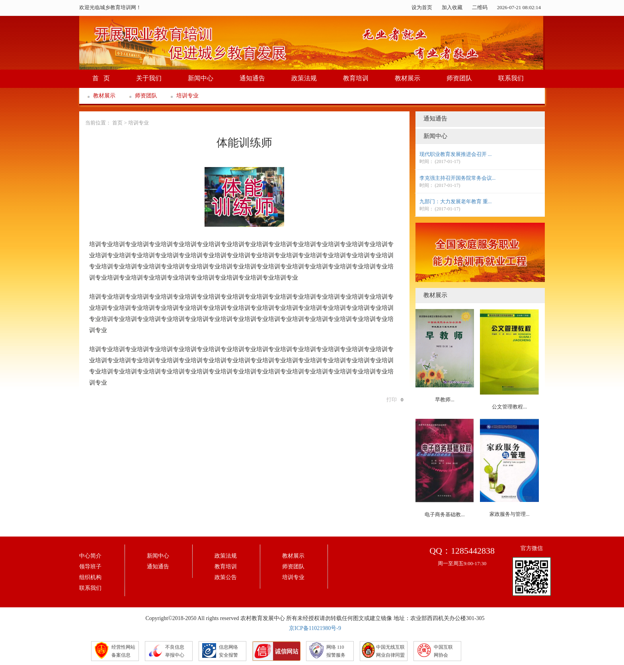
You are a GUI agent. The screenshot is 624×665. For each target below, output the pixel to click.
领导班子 (90, 567)
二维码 (480, 7)
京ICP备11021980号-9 (315, 628)
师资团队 (459, 78)
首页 (117, 123)
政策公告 (225, 577)
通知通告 (252, 78)
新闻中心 (200, 78)
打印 (391, 399)
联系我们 (511, 78)
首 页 (101, 78)
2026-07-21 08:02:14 (519, 7)
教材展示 (407, 78)
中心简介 (90, 556)
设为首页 (421, 7)
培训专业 (187, 96)
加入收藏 (452, 7)
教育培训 (356, 78)
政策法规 (304, 78)
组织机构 (90, 577)
